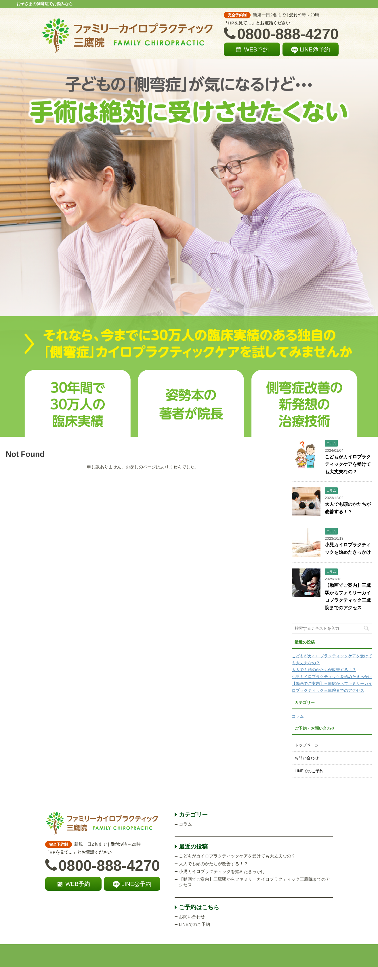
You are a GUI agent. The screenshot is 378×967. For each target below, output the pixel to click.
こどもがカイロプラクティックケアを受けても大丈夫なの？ (348, 464)
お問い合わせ (307, 758)
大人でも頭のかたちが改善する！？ (324, 669)
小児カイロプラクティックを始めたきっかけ (332, 676)
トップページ (307, 745)
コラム (298, 716)
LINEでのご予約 (309, 771)
